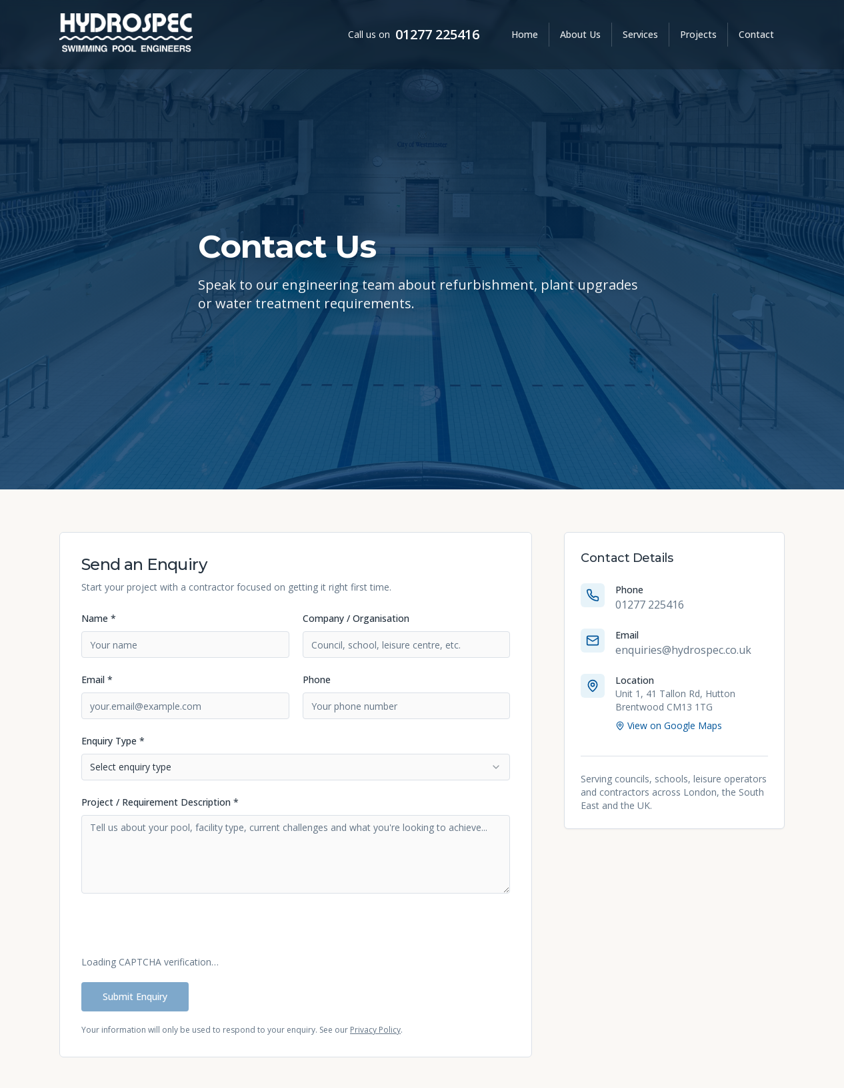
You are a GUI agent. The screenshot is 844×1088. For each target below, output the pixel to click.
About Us (580, 34)
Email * (97, 679)
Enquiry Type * (113, 740)
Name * (98, 618)
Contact (756, 34)
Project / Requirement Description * (160, 802)
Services (640, 34)
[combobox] (295, 767)
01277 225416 (437, 34)
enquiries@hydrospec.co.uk (683, 650)
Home (524, 34)
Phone (317, 679)
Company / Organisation (356, 618)
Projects (698, 34)
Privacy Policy (375, 1029)
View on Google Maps (668, 725)
